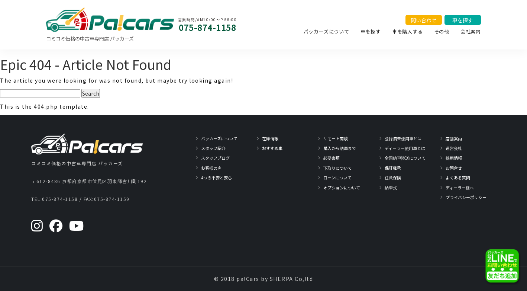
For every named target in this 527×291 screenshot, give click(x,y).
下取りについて (337, 168)
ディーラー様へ (460, 188)
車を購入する (407, 31)
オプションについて (341, 188)
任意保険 (393, 177)
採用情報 (454, 158)
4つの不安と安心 (216, 177)
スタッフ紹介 (213, 148)
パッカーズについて (326, 31)
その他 (441, 31)
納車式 (391, 188)
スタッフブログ (215, 158)
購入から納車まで (339, 148)
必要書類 (331, 158)
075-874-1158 (207, 27)
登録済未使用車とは (403, 138)
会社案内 (470, 31)
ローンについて (337, 177)
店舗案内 (454, 138)
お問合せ (454, 168)
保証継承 (393, 168)
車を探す (371, 31)
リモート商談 (335, 138)
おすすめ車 (272, 148)
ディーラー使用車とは (405, 148)
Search (90, 93)
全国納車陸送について (405, 158)
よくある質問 (458, 177)
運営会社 (454, 148)
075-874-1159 (112, 199)
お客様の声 (211, 168)
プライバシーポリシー (466, 197)
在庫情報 (270, 138)
